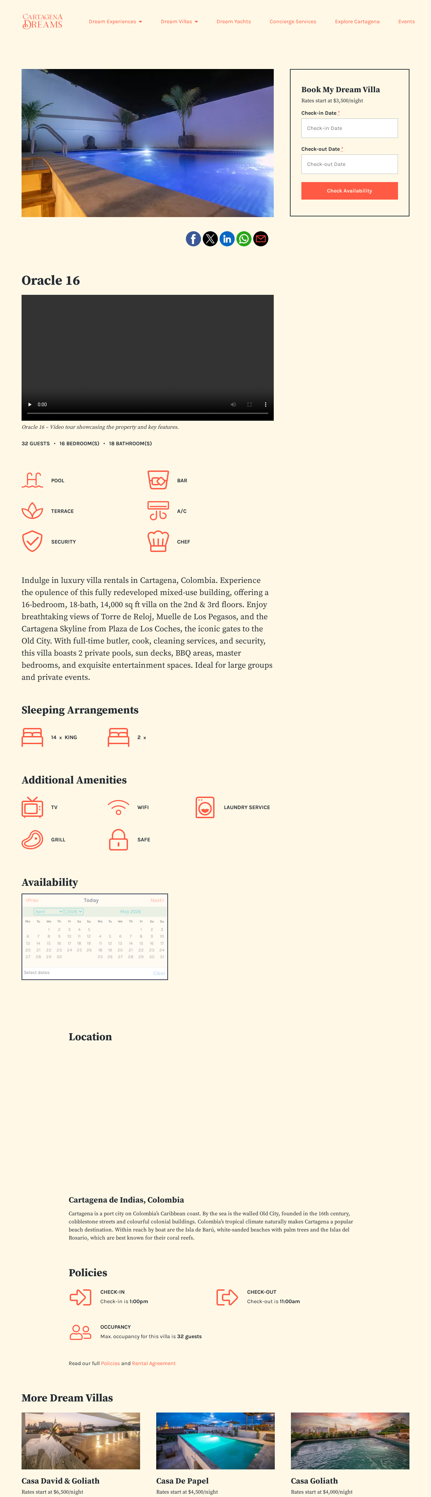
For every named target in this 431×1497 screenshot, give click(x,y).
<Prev (32, 900)
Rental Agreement (154, 1363)
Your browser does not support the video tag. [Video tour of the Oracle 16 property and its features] (148, 358)
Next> (157, 900)
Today (91, 900)
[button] (193, 238)
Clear (159, 973)
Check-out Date (322, 149)
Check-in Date (320, 113)
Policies (110, 1363)
